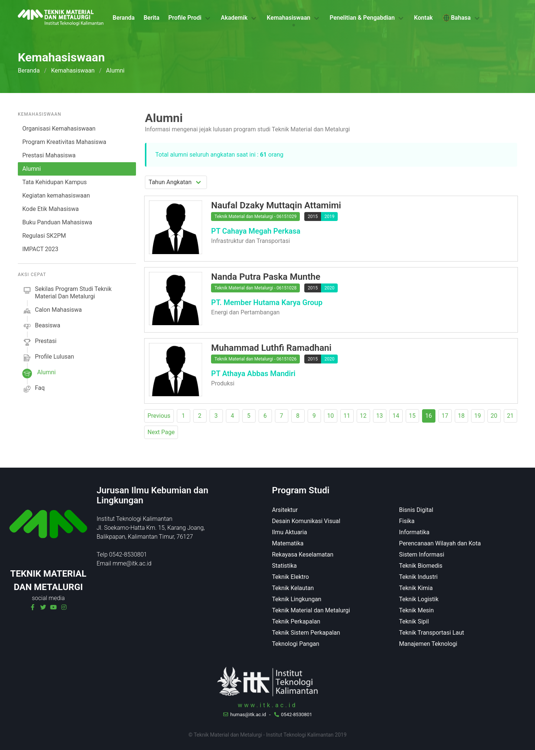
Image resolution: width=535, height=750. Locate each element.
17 (445, 415)
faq (33, 389)
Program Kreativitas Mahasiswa (64, 141)
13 (379, 415)
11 (347, 415)
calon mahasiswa (52, 311)
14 (396, 415)
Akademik (234, 17)
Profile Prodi (184, 17)
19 (477, 415)
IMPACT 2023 (40, 249)
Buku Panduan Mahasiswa (57, 222)
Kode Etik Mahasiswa (50, 208)
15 (412, 415)
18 (461, 415)
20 (494, 415)
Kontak (423, 17)
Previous (159, 415)
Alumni (31, 168)
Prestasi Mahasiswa (48, 155)
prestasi (39, 342)
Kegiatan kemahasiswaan (56, 195)
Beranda (123, 17)
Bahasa (456, 18)
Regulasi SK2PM (44, 235)
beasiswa (41, 326)
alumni (39, 373)
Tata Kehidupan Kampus (54, 182)
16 (428, 415)
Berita (151, 17)
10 (330, 415)
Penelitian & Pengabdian (362, 17)
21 (510, 415)
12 (363, 415)
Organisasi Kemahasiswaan (58, 128)
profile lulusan (48, 358)
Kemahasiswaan (288, 17)
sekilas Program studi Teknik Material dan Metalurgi (66, 292)
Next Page (161, 432)
